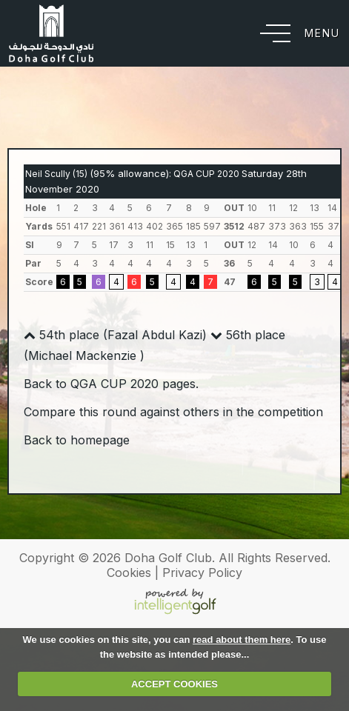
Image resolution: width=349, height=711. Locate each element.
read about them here (241, 639)
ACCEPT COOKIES (174, 684)
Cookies (129, 572)
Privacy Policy (202, 572)
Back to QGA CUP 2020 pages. (111, 383)
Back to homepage (77, 440)
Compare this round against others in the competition (173, 411)
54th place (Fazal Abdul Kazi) (115, 334)
